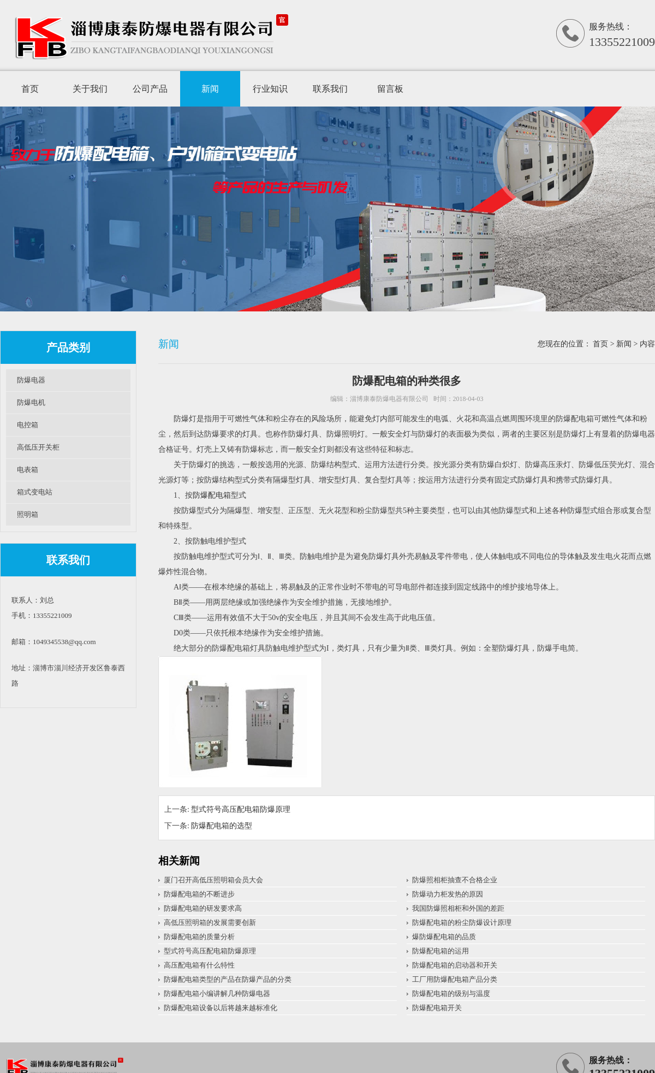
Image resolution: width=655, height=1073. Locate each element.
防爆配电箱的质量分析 (199, 937)
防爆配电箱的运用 (440, 951)
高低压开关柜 (38, 447)
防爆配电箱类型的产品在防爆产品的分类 (227, 979)
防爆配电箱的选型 (221, 826)
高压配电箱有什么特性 (199, 965)
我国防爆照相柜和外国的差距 (458, 908)
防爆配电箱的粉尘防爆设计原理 (461, 922)
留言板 (390, 88)
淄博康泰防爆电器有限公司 (389, 399)
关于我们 (90, 88)
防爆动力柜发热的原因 (447, 894)
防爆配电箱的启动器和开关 (454, 965)
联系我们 (330, 88)
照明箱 (27, 514)
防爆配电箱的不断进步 (199, 894)
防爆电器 (31, 380)
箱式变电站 (34, 492)
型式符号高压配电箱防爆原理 (240, 809)
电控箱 (27, 425)
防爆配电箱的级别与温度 (451, 993)
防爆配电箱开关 (437, 1008)
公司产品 (150, 88)
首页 (30, 88)
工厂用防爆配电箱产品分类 (454, 979)
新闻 (210, 88)
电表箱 (27, 469)
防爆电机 (31, 402)
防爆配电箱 (212, 495)
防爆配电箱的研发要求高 (203, 908)
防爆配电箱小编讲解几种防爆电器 (217, 993)
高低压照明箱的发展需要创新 (210, 922)
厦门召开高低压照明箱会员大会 (213, 880)
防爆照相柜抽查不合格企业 (454, 880)
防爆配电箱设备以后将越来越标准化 (220, 1008)
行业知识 (270, 88)
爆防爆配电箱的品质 (444, 937)
